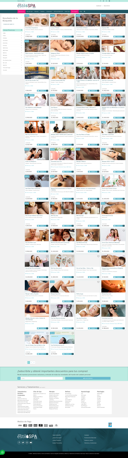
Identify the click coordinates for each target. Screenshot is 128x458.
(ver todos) (42, 387)
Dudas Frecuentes (57, 443)
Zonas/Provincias (12, 30)
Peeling (19, 397)
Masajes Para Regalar (54, 393)
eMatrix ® (83, 399)
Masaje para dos (53, 404)
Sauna (34, 409)
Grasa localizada (101, 407)
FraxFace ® (83, 403)
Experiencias (22, 11)
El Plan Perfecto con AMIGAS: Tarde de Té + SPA (87, 81)
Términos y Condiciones (90, 443)
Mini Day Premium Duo (31, 134)
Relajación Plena (55, 53)
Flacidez (99, 404)
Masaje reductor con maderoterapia (86, 188)
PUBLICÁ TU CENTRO (21, 0)
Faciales (42, 11)
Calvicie (99, 399)
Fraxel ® (83, 401)
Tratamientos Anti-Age (22, 402)
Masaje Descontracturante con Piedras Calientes (61, 189)
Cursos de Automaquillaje (71, 395)
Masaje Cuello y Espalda (31, 294)
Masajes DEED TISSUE (108, 161)
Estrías (98, 403)
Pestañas (67, 403)
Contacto (86, 435)
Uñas (66, 398)
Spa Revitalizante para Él (57, 345)
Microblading (68, 393)
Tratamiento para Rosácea (23, 408)
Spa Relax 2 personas (108, 134)
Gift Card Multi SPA (58, 11)
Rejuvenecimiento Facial (23, 400)
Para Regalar (75, 11)
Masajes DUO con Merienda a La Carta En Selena (113, 108)
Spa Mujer (35, 399)
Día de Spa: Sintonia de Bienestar (111, 242)
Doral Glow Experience (31, 27)
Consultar (68, 301)
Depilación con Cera (69, 404)
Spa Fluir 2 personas (107, 80)
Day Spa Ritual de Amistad (58, 318)
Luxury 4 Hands (55, 27)
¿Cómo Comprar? (57, 440)
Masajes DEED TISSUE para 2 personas (62, 134)
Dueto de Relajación (30, 161)
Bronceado (67, 407)
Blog (81, 11)
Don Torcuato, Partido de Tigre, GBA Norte (61, 167)
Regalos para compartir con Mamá (39, 394)
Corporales (49, 11)
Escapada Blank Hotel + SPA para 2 (86, 107)
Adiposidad (99, 393)
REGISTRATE (107, 6)
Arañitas (99, 396)
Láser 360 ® (84, 404)
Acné (98, 395)
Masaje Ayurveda (106, 294)
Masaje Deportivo (55, 294)
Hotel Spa (67, 11)
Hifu (82, 393)
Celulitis (99, 401)
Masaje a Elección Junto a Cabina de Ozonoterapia (35, 318)
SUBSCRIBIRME (88, 378)
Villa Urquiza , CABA (107, 84)
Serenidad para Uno (56, 161)
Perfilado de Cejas (69, 406)
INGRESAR (98, 6)
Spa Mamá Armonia (81, 242)
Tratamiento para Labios (22, 406)
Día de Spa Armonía (107, 215)
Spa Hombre (36, 398)
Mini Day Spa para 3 (56, 268)
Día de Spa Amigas (37, 407)
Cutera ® (83, 396)
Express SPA (105, 27)
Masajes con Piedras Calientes (54, 398)
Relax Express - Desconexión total (34, 53)
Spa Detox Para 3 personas (32, 188)
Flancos (99, 406)
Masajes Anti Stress (53, 403)
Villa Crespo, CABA (81, 192)
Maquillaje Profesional (70, 396)
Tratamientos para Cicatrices (23, 411)
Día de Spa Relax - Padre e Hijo (84, 268)
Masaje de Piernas (53, 409)
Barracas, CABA (29, 165)
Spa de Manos (68, 399)
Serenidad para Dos (107, 318)
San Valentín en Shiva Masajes (33, 107)
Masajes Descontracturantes (55, 401)
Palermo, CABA (29, 31)
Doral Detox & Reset (81, 27)
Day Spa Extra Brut (81, 318)
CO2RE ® (83, 398)
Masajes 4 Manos (81, 161)
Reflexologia (79, 294)
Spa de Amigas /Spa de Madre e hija (35, 345)
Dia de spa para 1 (37, 404)
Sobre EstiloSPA (57, 435)
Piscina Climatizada (37, 406)
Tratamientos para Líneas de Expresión (23, 404)
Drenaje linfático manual (108, 53)
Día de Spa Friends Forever (109, 188)
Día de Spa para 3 (37, 403)
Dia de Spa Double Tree (31, 80)
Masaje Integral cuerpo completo (85, 53)
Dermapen (83, 395)
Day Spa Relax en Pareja (83, 134)
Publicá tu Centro (88, 440)
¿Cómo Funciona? (57, 438)
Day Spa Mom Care (30, 242)
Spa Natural (54, 107)
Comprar (42, 36)
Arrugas (99, 398)
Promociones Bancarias (90, 438)
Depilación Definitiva (22, 399)
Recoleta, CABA (55, 58)
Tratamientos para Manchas (23, 412)
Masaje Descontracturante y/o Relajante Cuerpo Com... (112, 268)
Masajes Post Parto (53, 407)
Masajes (37, 11)
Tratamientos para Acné (22, 409)
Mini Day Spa (54, 215)
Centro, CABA (29, 85)
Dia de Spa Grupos (37, 401)
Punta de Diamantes (85, 407)
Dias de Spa (29, 11)
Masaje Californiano (53, 395)
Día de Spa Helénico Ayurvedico (34, 215)
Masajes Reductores (54, 406)
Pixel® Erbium (84, 406)
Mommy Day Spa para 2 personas (60, 242)
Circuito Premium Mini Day (58, 80)
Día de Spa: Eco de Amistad (32, 268)
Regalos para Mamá (38, 396)
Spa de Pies (68, 401)
